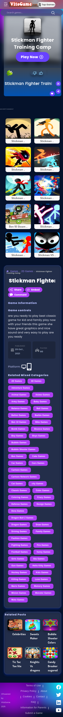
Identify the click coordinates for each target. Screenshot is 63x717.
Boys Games (38, 436)
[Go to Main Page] (23, 4)
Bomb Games (18, 429)
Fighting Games (19, 545)
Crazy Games (44, 497)
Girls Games (17, 559)
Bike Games (41, 422)
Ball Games (42, 408)
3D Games (36, 381)
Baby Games (40, 401)
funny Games (43, 552)
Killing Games (18, 579)
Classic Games (19, 490)
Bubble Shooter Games (23, 449)
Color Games (42, 490)
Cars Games (38, 463)
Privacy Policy (28, 691)
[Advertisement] (33, 102)
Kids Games (42, 572)
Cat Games (17, 483)
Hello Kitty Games (41, 565)
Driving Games (19, 531)
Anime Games (42, 395)
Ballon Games (18, 415)
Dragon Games (19, 524)
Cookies (27, 696)
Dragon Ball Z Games (22, 518)
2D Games (27, 271)
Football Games (19, 552)
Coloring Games (19, 497)
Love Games (41, 579)
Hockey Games (19, 572)
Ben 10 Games (18, 422)
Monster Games (43, 593)
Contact (40, 696)
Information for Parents (33, 707)
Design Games (44, 504)
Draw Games (42, 524)
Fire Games (43, 545)
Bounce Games (42, 429)
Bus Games (17, 456)
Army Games (18, 401)
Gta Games (39, 559)
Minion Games (18, 593)
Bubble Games (19, 442)
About (44, 691)
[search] (31, 12)
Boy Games (17, 436)
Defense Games (19, 504)
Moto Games (17, 600)
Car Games (17, 463)
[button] (53, 12)
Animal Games (18, 395)
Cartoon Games (19, 470)
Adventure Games (20, 388)
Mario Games (18, 586)
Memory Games (42, 586)
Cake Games (38, 456)
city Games (37, 483)
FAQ (33, 702)
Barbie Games (42, 415)
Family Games (43, 531)
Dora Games (17, 511)
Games (14, 271)
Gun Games (17, 565)
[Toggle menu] (5, 4)
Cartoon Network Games (24, 477)
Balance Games (19, 408)
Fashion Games (19, 538)
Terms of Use (33, 685)
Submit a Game (34, 713)
